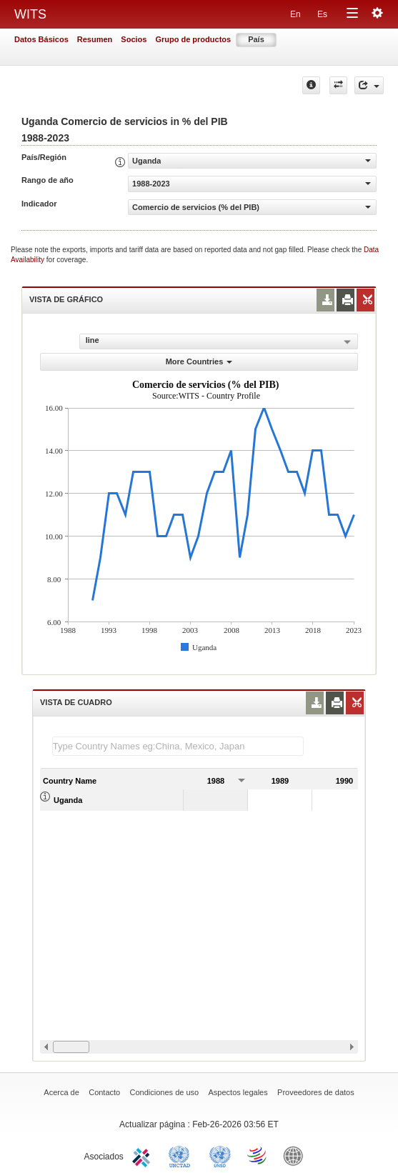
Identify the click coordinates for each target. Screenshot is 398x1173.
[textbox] (178, 746)
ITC (143, 1155)
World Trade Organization (258, 1155)
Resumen (95, 39)
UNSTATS (220, 1155)
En (295, 14)
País (256, 39)
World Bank (296, 1155)
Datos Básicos (41, 39)
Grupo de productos (193, 39)
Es (322, 14)
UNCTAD (182, 1155)
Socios (133, 39)
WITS (30, 14)
